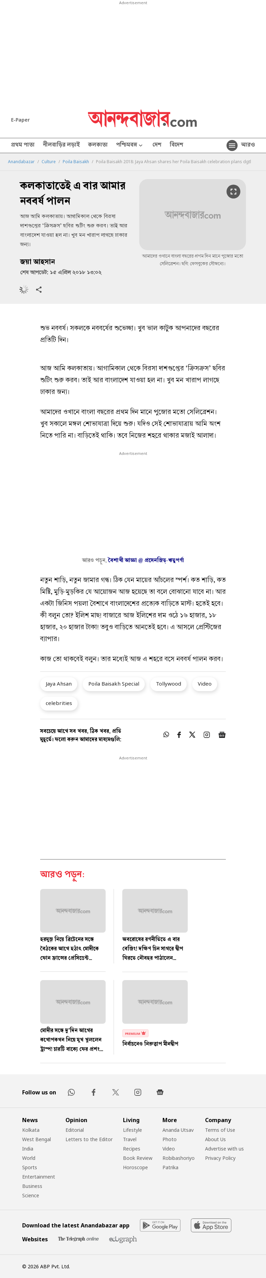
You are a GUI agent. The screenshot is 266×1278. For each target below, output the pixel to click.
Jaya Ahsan (59, 683)
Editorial (74, 1130)
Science (30, 1195)
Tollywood (168, 683)
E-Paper (20, 119)
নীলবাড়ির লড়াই (61, 145)
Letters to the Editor (89, 1139)
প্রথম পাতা (23, 145)
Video (205, 683)
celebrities (59, 702)
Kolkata (30, 1130)
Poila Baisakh (76, 162)
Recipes (131, 1148)
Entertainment (38, 1176)
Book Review (137, 1158)
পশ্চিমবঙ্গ (130, 145)
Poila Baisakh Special (113, 683)
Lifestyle (132, 1130)
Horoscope (135, 1167)
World (28, 1158)
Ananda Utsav (178, 1130)
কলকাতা (98, 145)
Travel (129, 1139)
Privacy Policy (220, 1158)
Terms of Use (220, 1130)
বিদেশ (176, 145)
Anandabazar (21, 162)
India (27, 1148)
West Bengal (36, 1139)
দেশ (156, 145)
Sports (29, 1167)
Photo (169, 1139)
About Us (215, 1139)
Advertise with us (224, 1148)
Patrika (170, 1167)
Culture (49, 162)
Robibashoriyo (178, 1158)
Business (32, 1186)
